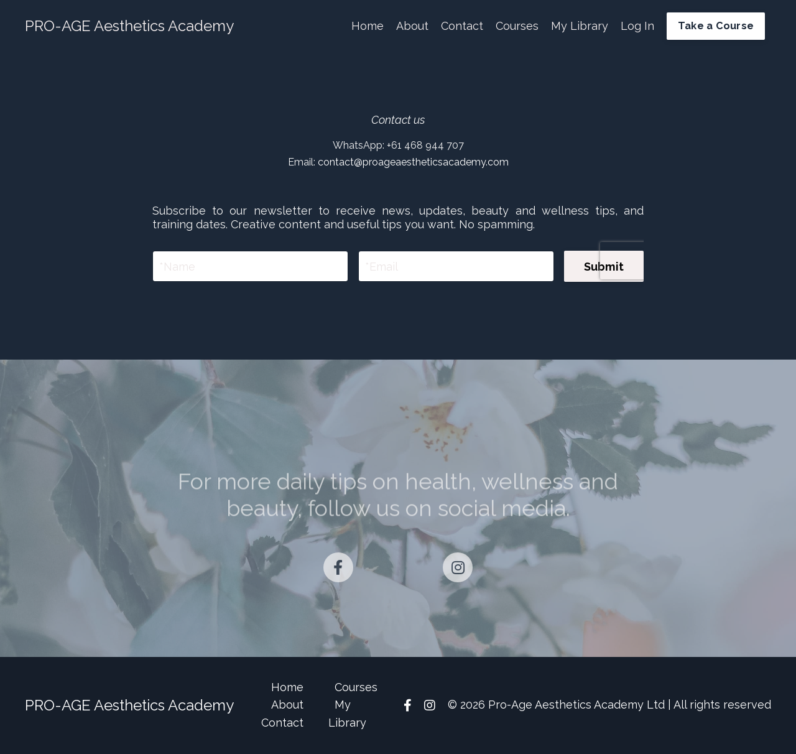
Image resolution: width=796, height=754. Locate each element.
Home (367, 25)
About (412, 25)
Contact (462, 25)
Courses (517, 25)
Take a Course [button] (716, 26)
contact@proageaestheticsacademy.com (413, 162)
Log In (637, 25)
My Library (579, 25)
